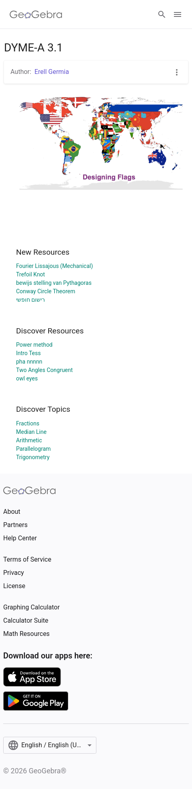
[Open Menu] (177, 14)
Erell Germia (52, 72)
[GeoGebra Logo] (36, 14)
